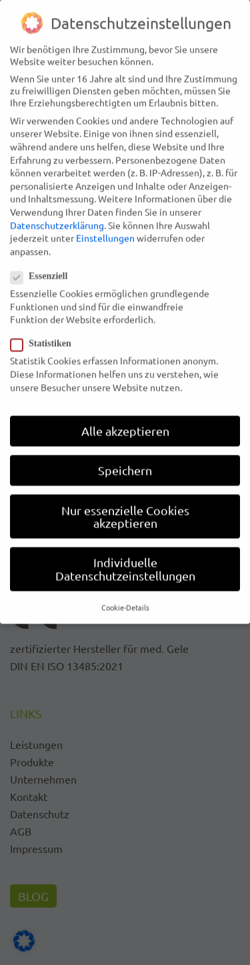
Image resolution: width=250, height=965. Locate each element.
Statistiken (45, 326)
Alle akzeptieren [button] (125, 413)
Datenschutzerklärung (57, 207)
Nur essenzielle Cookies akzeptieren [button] (125, 498)
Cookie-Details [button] (125, 589)
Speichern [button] (125, 452)
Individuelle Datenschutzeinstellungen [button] (125, 551)
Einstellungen (105, 220)
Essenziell (43, 258)
